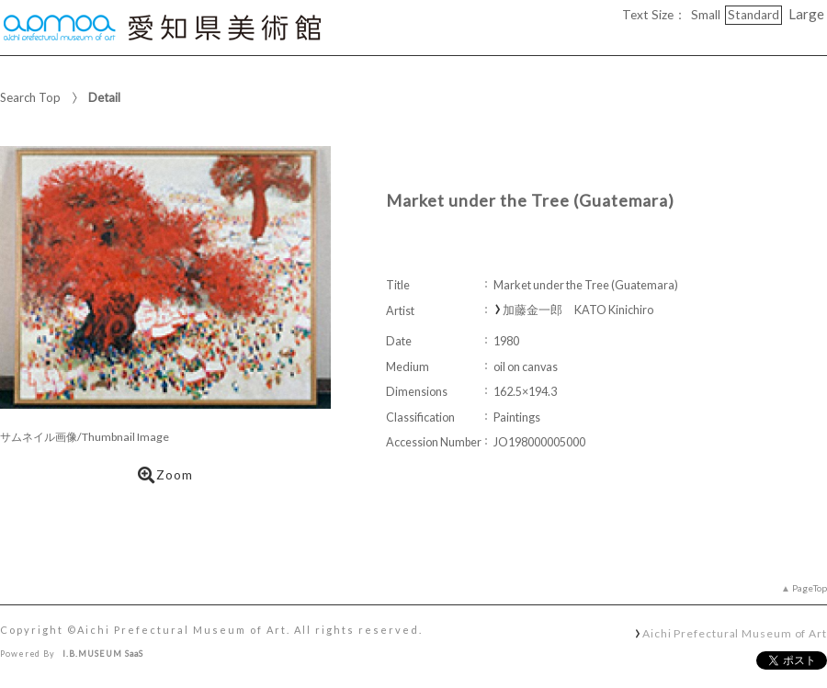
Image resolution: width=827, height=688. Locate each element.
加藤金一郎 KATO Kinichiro (578, 310)
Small (705, 14)
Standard (753, 14)
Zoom (165, 475)
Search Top (30, 97)
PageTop (809, 587)
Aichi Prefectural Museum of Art (734, 632)
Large (806, 14)
